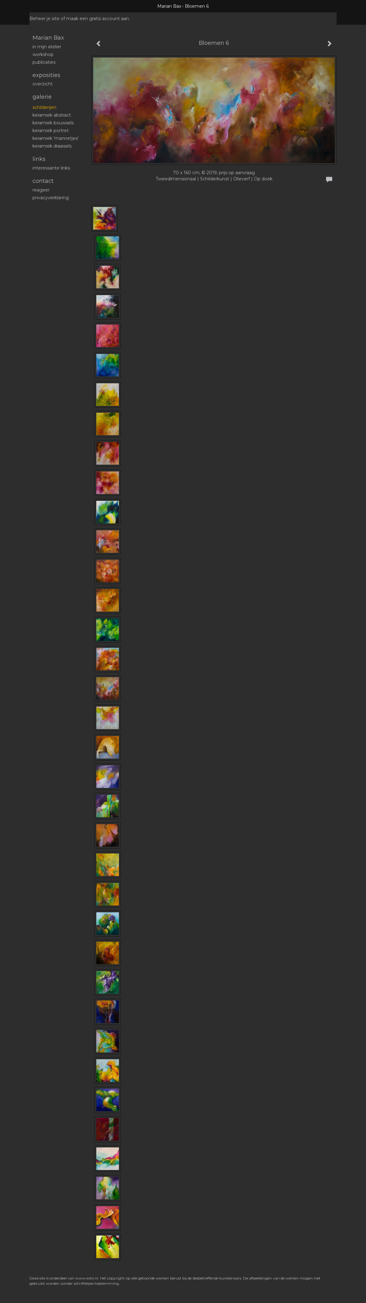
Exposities (46, 75)
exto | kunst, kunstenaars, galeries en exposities (46, 6)
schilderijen (44, 107)
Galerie (42, 96)
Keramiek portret (51, 130)
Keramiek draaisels (52, 146)
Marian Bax (169, 6)
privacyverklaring (51, 197)
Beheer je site (44, 18)
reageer (41, 190)
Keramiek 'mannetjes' (56, 138)
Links (39, 159)
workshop (43, 54)
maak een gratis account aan (97, 18)
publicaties (44, 62)
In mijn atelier (47, 46)
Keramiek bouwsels (53, 123)
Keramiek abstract (52, 115)
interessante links (51, 168)
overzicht (43, 84)
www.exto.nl (86, 1278)
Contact (43, 181)
